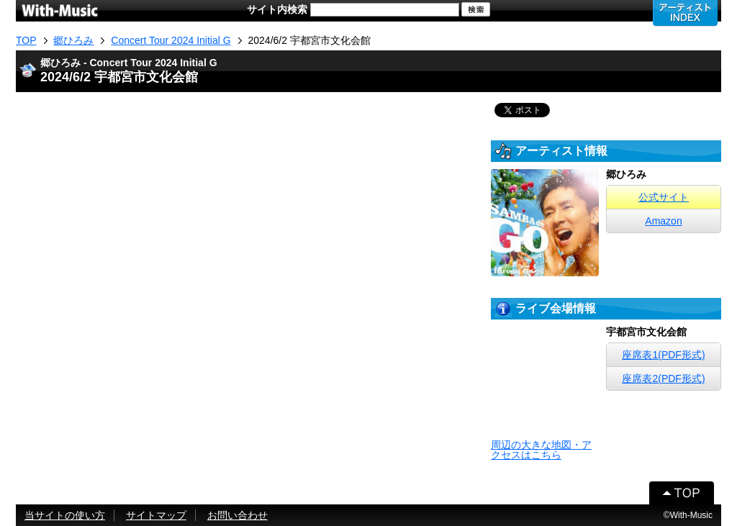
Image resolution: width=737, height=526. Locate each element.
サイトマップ (156, 515)
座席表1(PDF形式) (663, 355)
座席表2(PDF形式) (663, 378)
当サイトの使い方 (64, 515)
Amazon (663, 221)
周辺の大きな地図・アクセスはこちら (541, 450)
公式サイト (663, 197)
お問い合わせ (237, 515)
